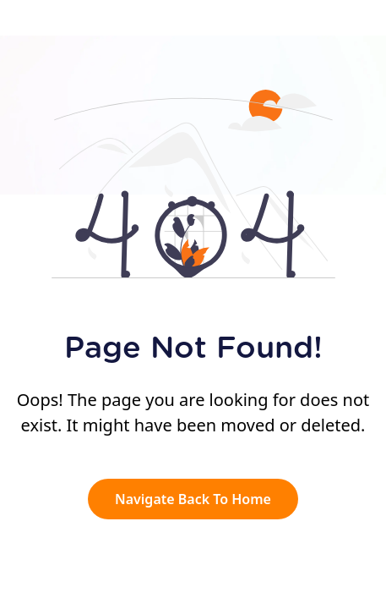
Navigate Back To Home (193, 499)
